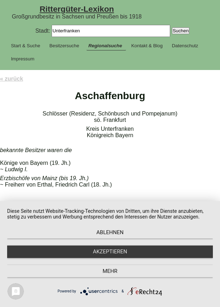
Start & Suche (25, 45)
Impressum (23, 58)
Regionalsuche (105, 45)
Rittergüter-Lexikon (77, 9)
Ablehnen (110, 232)
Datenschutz (185, 45)
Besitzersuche (64, 45)
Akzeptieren (110, 251)
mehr (110, 271)
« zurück (11, 79)
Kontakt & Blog (147, 45)
